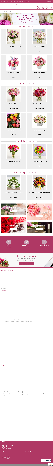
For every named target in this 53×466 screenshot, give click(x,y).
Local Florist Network (42, 464)
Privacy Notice (34, 464)
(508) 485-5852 (5, 1)
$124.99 (13, 135)
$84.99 (13, 51)
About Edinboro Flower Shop (7, 270)
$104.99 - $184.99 (39, 197)
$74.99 (39, 166)
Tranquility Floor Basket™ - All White (13, 192)
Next (51, 42)
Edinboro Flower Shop (13, 4)
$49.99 (13, 77)
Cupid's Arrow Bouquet (39, 72)
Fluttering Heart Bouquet (13, 72)
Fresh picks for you (26, 258)
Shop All (30, 26)
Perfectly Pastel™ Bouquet (39, 130)
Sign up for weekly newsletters (26, 264)
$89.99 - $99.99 (39, 108)
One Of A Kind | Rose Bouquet (13, 130)
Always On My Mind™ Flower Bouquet (13, 103)
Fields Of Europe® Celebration (39, 161)
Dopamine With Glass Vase (13, 161)
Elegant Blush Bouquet (39, 46)
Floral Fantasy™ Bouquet (39, 103)
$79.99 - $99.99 (13, 108)
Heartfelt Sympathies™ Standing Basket (39, 192)
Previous (2, 42)
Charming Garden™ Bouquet (13, 46)
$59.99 (39, 77)
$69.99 (13, 166)
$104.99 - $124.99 (13, 197)
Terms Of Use (28, 464)
